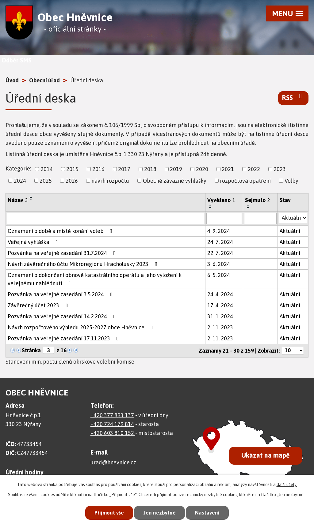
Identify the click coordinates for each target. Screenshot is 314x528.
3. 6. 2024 (218, 264)
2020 (202, 169)
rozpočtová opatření (245, 181)
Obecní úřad (44, 80)
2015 (72, 169)
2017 (124, 169)
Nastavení (207, 513)
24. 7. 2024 (220, 242)
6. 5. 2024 (218, 275)
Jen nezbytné (160, 513)
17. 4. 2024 (220, 305)
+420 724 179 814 (112, 424)
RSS (293, 97)
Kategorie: (18, 168)
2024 (20, 181)
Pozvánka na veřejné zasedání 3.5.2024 (61, 294)
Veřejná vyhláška (34, 242)
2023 (280, 169)
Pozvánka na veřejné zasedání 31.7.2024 (63, 253)
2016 (98, 169)
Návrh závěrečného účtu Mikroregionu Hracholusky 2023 (83, 264)
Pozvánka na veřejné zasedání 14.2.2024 (63, 316)
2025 (46, 181)
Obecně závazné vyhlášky (174, 181)
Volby (291, 181)
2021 (228, 169)
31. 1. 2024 (220, 316)
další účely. (287, 484)
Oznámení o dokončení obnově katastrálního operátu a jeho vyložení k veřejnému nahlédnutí (95, 279)
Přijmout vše (109, 513)
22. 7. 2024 (220, 253)
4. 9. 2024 (218, 231)
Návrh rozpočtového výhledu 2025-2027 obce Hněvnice (81, 327)
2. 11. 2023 (220, 327)
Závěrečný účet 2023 (39, 305)
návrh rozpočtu (110, 181)
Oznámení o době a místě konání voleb (61, 231)
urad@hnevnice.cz (113, 462)
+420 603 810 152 (112, 433)
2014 (46, 169)
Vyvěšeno (221, 200)
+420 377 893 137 (112, 415)
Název (18, 200)
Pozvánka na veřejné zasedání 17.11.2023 (64, 338)
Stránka (31, 350)
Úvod (12, 80)
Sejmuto (257, 200)
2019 (176, 169)
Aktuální (290, 231)
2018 (150, 169)
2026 (72, 181)
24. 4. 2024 (220, 294)
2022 (254, 169)
